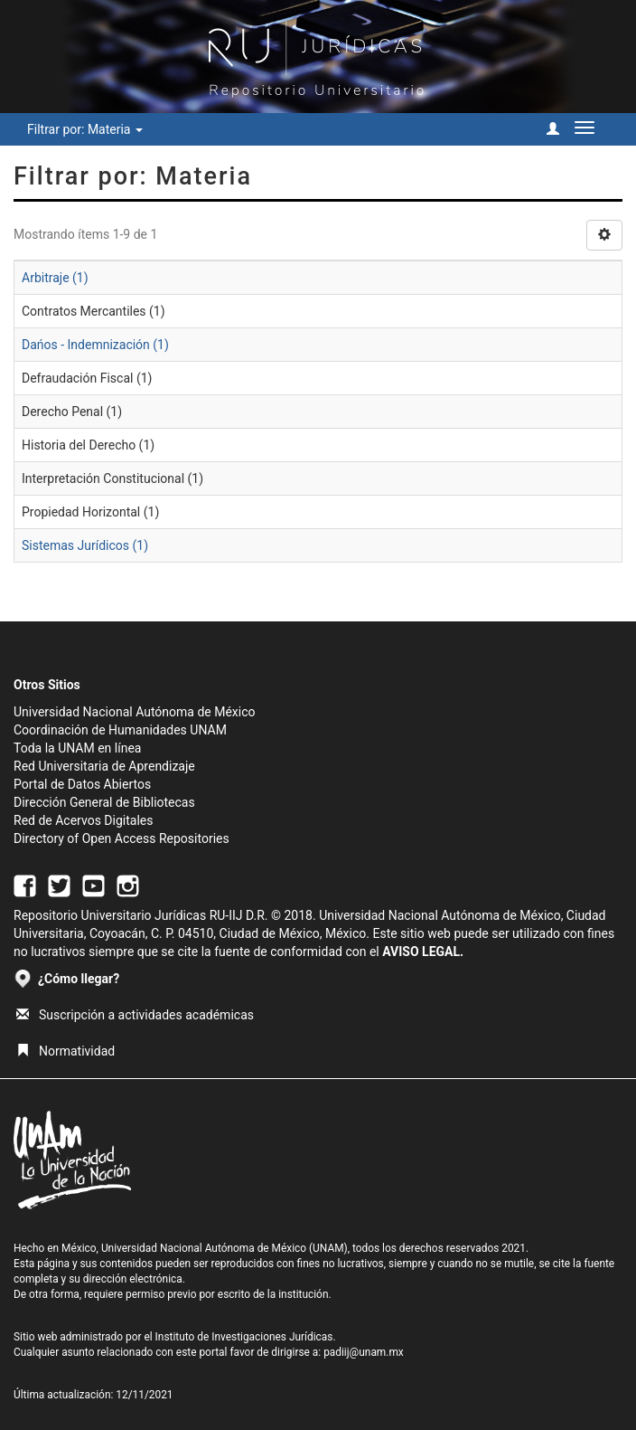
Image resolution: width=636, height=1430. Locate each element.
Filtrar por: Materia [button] (85, 129)
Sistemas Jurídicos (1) (85, 545)
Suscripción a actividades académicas (135, 1015)
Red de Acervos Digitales (83, 820)
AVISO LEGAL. (422, 951)
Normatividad (65, 1051)
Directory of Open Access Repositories (121, 838)
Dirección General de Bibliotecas (104, 802)
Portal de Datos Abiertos (82, 784)
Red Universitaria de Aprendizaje (104, 766)
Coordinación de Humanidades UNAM (120, 730)
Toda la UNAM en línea (77, 748)
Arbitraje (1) (55, 277)
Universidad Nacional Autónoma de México (135, 712)
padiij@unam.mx (363, 1352)
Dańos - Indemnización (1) (95, 344)
